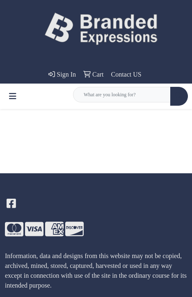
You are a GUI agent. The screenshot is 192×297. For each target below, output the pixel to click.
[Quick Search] (122, 94)
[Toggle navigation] (12, 96)
